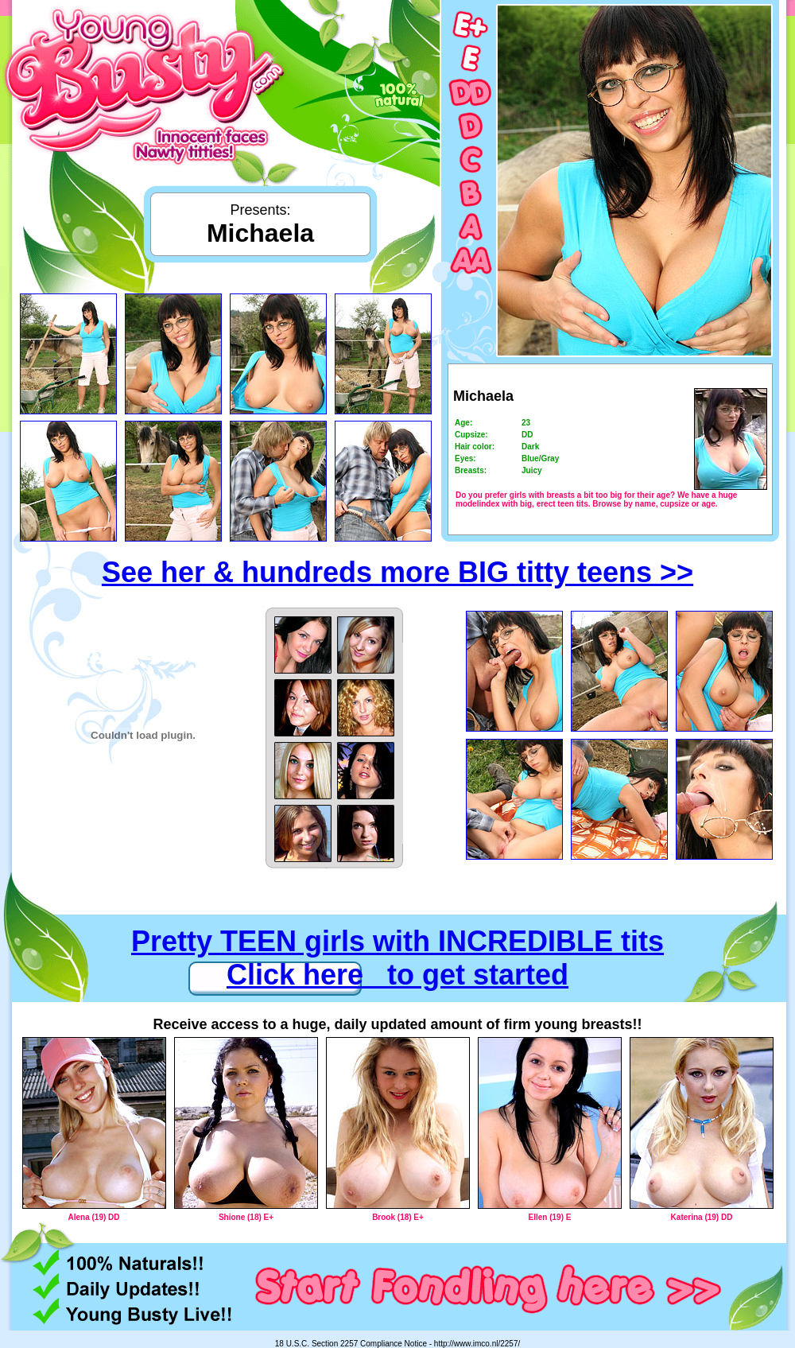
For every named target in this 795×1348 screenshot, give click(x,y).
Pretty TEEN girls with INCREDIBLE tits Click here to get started (397, 958)
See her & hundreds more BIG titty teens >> (397, 572)
